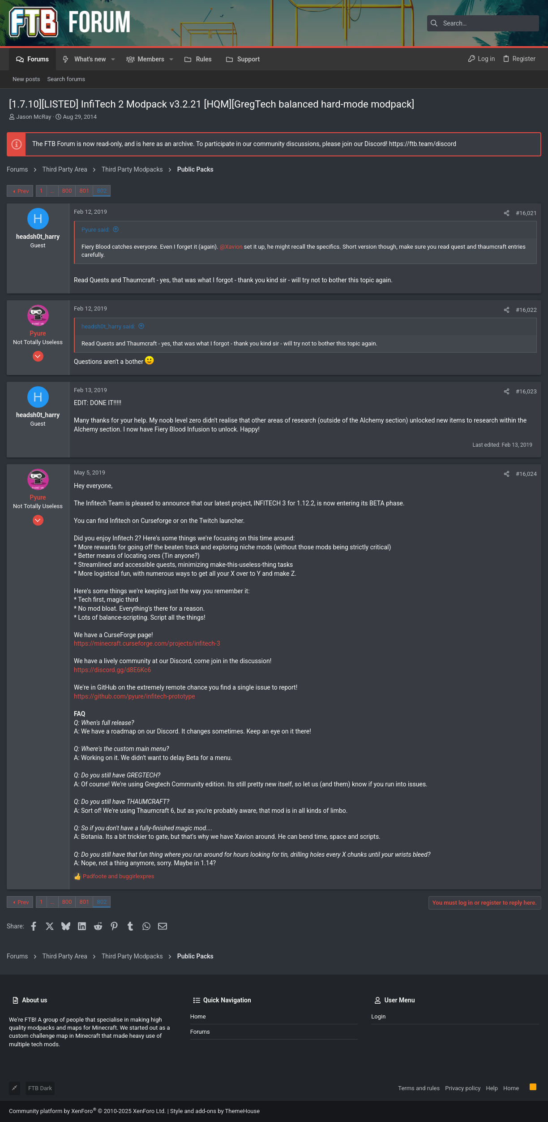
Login (378, 1016)
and (120, 876)
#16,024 (524, 473)
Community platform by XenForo (87, 1111)
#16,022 (524, 309)
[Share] (504, 213)
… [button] (55, 190)
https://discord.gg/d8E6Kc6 (114, 669)
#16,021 (524, 213)
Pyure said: (98, 229)
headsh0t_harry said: (110, 326)
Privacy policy (462, 1088)
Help (492, 1088)
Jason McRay (33, 116)
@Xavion (233, 246)
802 (104, 190)
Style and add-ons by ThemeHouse (215, 1111)
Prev (25, 191)
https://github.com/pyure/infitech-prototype (136, 696)
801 (86, 190)
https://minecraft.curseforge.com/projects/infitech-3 (149, 643)
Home (198, 1016)
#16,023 (524, 391)
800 (69, 190)
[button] (113, 59)
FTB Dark (40, 1088)
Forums (200, 1031)
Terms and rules (419, 1088)
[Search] (483, 23)
